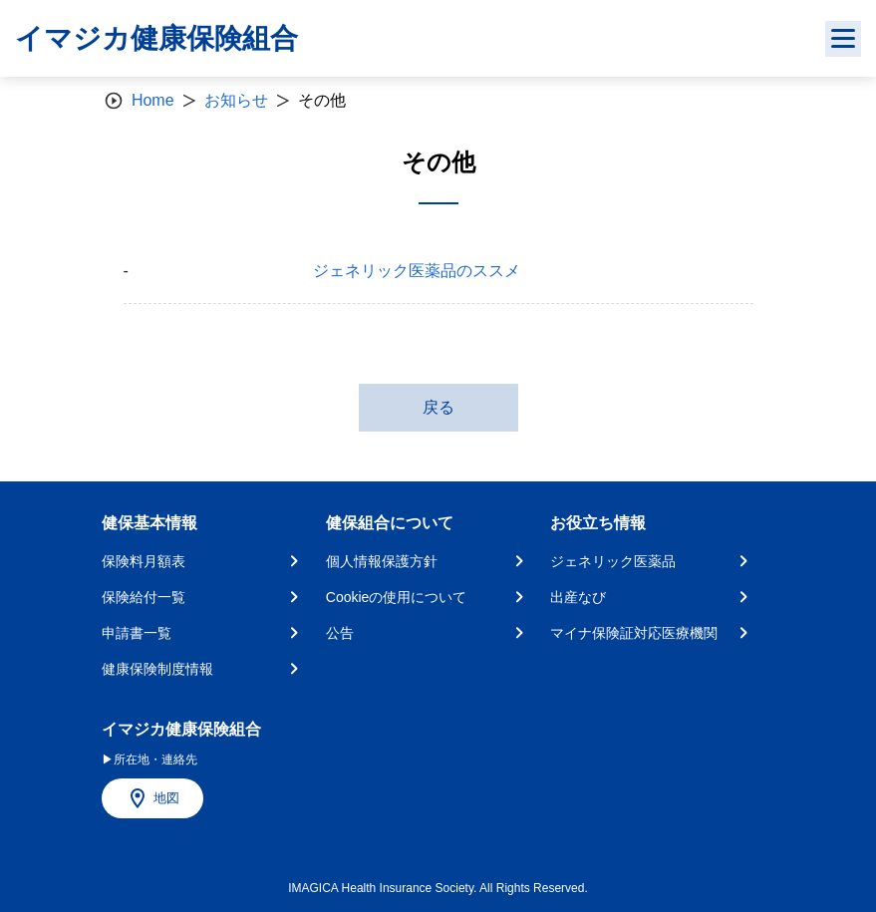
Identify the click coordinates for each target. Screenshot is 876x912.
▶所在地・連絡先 (149, 759)
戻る (438, 407)
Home (153, 100)
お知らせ (236, 100)
